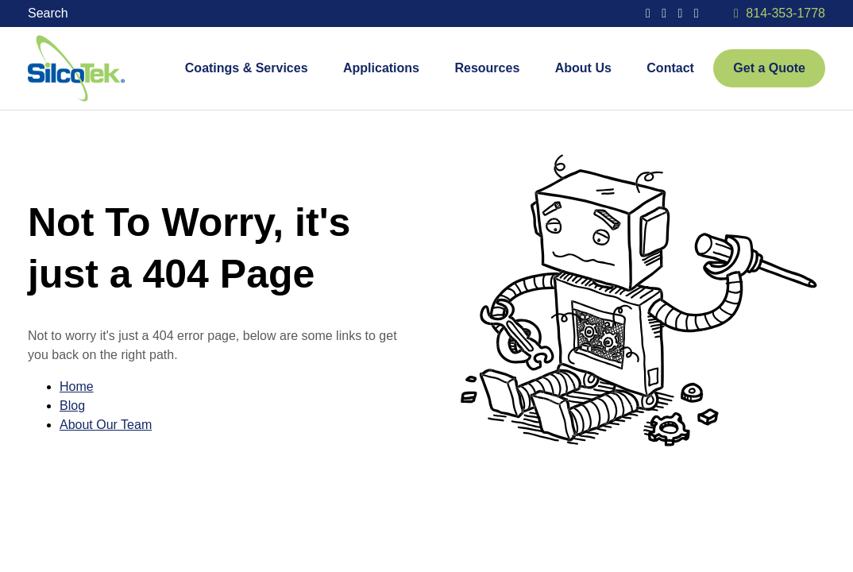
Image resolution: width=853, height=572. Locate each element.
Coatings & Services (246, 68)
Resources (486, 68)
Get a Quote (769, 68)
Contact (670, 68)
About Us (583, 68)
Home (77, 386)
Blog (72, 405)
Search (49, 13)
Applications (381, 68)
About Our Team (106, 424)
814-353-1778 (785, 13)
